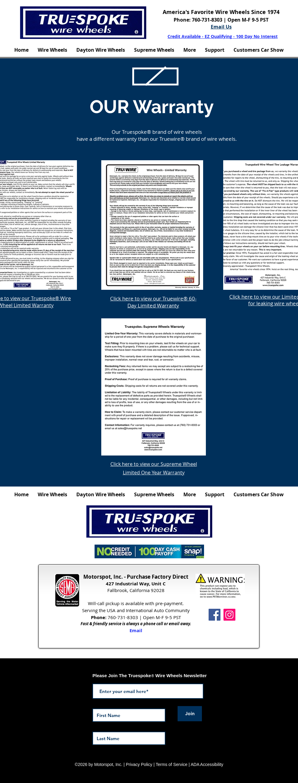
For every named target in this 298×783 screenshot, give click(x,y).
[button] (52, 49)
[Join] (190, 713)
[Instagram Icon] (229, 615)
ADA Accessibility (207, 764)
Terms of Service (171, 764)
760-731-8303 (208, 19)
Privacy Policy (139, 764)
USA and (116, 610)
